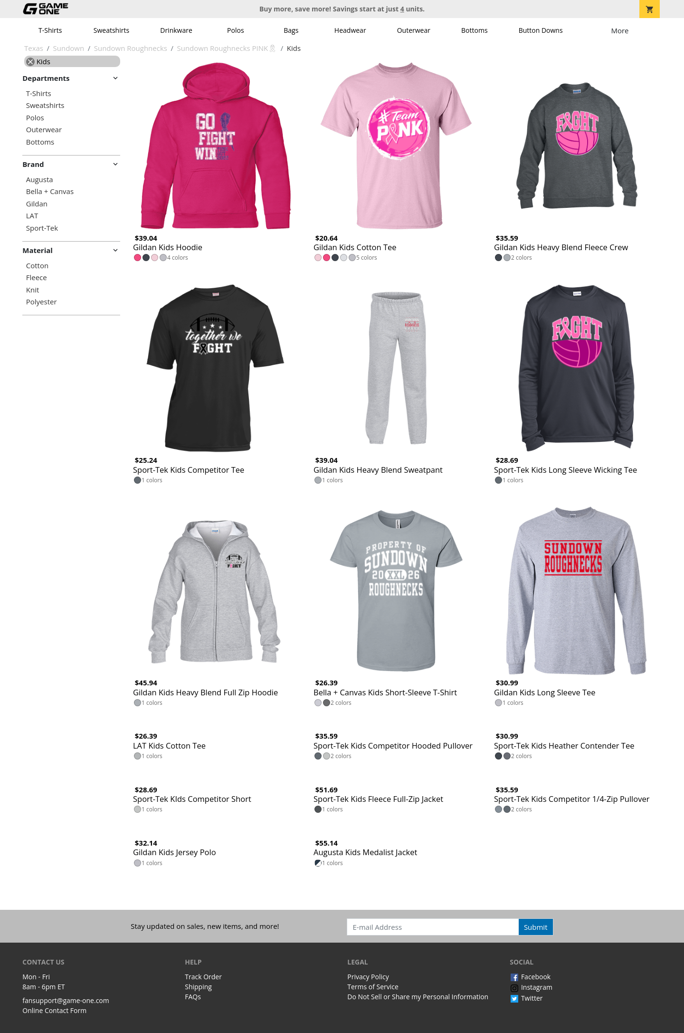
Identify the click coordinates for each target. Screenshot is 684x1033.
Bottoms (474, 30)
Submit (536, 927)
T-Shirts (50, 30)
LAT (32, 216)
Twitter (526, 998)
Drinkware (176, 30)
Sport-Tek (42, 228)
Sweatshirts (111, 30)
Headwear (350, 30)
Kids (38, 61)
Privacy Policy (368, 976)
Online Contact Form (54, 1010)
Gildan (37, 204)
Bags (291, 30)
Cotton (37, 266)
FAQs (193, 996)
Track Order (203, 976)
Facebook (530, 976)
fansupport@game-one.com (65, 1000)
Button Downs (541, 30)
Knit (32, 290)
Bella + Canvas (50, 191)
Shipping (198, 986)
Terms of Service (373, 986)
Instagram (531, 987)
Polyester (41, 302)
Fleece (36, 277)
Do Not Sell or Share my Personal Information (417, 996)
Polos (235, 30)
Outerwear (413, 30)
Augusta (39, 179)
